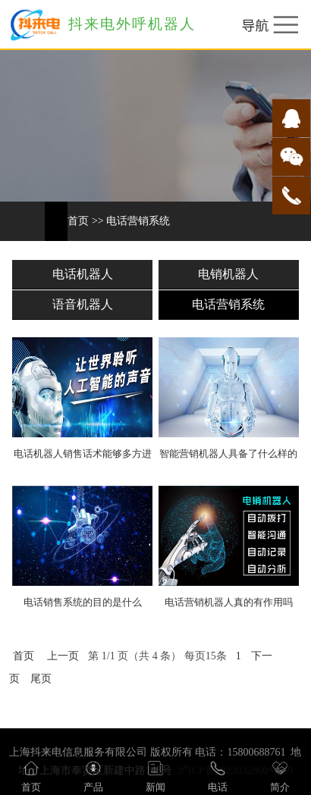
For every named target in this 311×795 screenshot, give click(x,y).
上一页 (63, 656)
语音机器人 (82, 304)
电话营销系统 (138, 221)
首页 (78, 221)
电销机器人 (228, 274)
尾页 (41, 678)
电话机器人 (82, 274)
